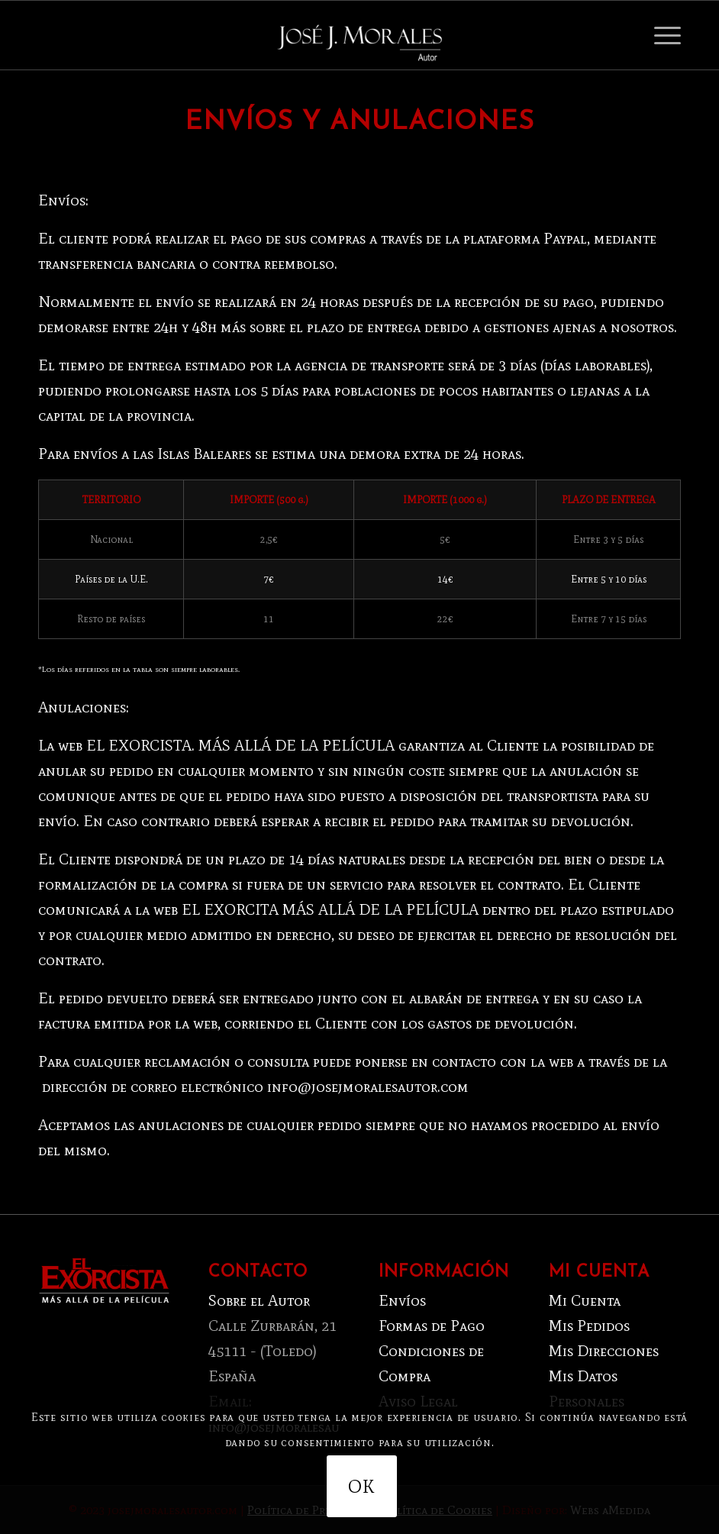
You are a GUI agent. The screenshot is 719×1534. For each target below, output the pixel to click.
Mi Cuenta (585, 1300)
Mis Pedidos (589, 1325)
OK (361, 1486)
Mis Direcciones (604, 1351)
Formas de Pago (432, 1325)
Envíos (402, 1300)
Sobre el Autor (259, 1300)
